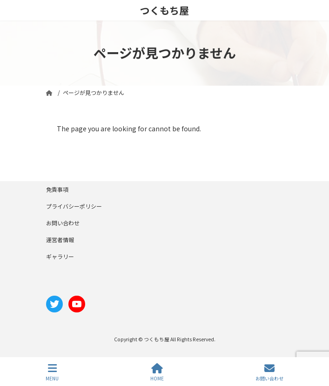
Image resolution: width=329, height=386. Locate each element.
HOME (157, 372)
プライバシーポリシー (74, 206)
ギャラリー (60, 256)
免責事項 (57, 189)
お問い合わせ (63, 223)
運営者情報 (60, 240)
